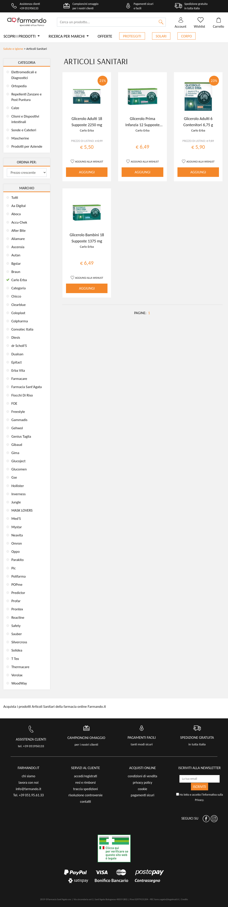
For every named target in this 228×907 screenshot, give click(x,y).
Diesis (15, 337)
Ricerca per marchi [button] (67, 36)
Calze (15, 108)
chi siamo (28, 776)
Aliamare (18, 238)
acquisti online (142, 768)
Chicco (16, 296)
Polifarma (18, 576)
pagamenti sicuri (142, 795)
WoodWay (19, 683)
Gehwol (17, 428)
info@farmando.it (28, 789)
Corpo (186, 36)
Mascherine (20, 138)
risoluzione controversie (85, 795)
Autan (15, 255)
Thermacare (20, 667)
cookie (142, 789)
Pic (13, 568)
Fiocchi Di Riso (22, 395)
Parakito (17, 559)
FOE (14, 403)
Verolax (16, 675)
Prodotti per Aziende (26, 146)
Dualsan (17, 354)
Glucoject (18, 461)
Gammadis (19, 420)
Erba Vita (18, 370)
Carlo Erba (19, 280)
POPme (16, 584)
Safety (16, 625)
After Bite (18, 230)
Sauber (16, 634)
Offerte (105, 36)
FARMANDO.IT (28, 768)
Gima (15, 453)
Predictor (18, 592)
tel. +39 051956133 (31, 746)
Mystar (16, 527)
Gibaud (16, 444)
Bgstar (16, 263)
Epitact (16, 362)
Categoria (18, 288)
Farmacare (19, 378)
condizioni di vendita (142, 776)
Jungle (16, 502)
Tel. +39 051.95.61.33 (28, 795)
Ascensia (17, 247)
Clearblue (18, 304)
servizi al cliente (85, 768)
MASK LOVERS (21, 510)
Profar (16, 601)
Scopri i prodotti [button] (20, 36)
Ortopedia (18, 86)
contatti (85, 801)
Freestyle (18, 411)
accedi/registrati (85, 776)
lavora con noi (28, 782)
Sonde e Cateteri (23, 130)
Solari (161, 36)
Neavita (17, 535)
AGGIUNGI (87, 172)
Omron (16, 543)
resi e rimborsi (85, 782)
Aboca (16, 214)
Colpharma (19, 321)
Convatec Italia (22, 329)
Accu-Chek (19, 222)
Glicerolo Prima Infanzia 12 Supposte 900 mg (142, 124)
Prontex (17, 609)
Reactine (17, 617)
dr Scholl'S (19, 345)
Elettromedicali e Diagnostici (24, 75)
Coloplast (18, 313)
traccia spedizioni (85, 789)
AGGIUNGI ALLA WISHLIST (89, 161)
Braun (15, 271)
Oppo (15, 551)
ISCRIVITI (199, 786)
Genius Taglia (21, 436)
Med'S (16, 518)
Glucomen (19, 469)
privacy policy (142, 782)
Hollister (17, 485)
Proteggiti (132, 36)
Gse (14, 477)
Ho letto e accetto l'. (199, 797)
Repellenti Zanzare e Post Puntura (26, 97)
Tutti (14, 197)
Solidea (16, 650)
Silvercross (19, 642)
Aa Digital (18, 205)
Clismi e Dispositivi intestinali (25, 119)
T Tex (15, 658)
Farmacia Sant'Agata (26, 387)
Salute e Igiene (13, 49)
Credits (184, 899)
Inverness (18, 494)
